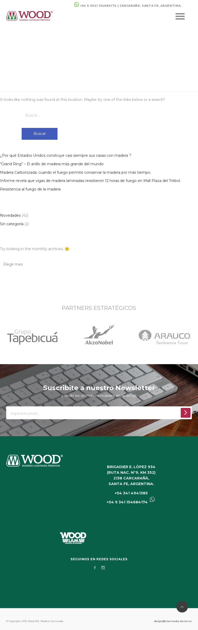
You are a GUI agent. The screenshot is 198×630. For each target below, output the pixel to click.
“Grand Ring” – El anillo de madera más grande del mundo (52, 164)
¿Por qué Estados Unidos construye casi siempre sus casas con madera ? (65, 155)
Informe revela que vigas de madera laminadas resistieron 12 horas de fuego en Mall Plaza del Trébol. (90, 180)
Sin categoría (11, 224)
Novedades (10, 215)
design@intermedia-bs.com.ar (173, 621)
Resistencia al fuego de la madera (30, 189)
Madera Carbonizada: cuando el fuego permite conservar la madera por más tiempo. (75, 172)
